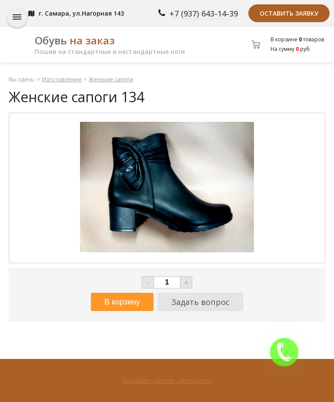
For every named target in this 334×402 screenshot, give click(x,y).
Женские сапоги (111, 79)
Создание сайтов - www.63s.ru (167, 380)
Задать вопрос (200, 302)
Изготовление (62, 79)
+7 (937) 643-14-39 (204, 13)
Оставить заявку (289, 13)
